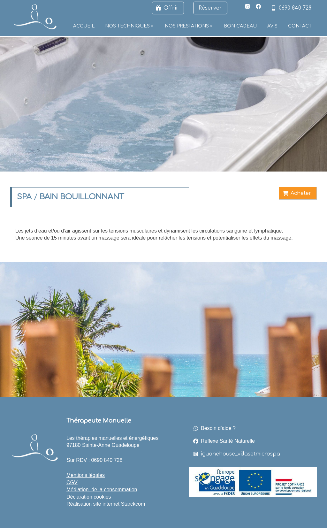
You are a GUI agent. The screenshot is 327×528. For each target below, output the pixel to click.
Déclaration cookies (88, 497)
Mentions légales (85, 475)
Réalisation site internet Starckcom (105, 504)
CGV (72, 482)
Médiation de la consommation (101, 489)
